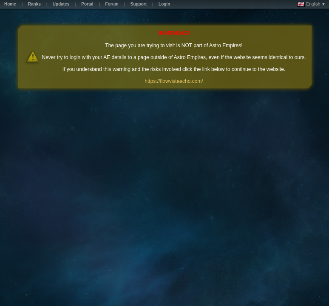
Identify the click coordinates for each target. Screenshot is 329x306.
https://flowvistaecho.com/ (174, 81)
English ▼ (311, 4)
